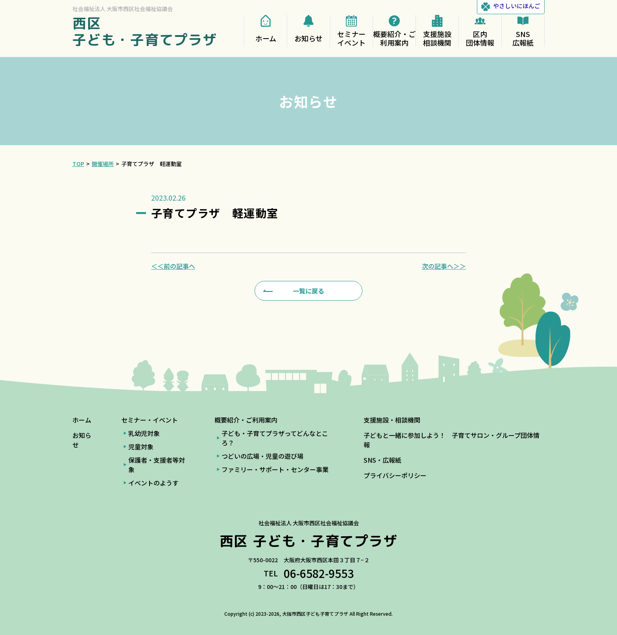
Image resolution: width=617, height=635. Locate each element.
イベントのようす (153, 482)
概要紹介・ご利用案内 (245, 420)
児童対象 (140, 446)
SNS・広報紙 (382, 460)
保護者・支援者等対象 (156, 464)
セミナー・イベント (149, 420)
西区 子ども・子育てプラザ (144, 31)
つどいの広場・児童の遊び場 (262, 456)
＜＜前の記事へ (173, 266)
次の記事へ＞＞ (444, 266)
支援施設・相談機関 (392, 420)
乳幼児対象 (144, 433)
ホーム (81, 420)
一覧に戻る (308, 290)
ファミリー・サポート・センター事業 (275, 469)
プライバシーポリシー (395, 475)
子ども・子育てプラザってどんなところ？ (275, 437)
